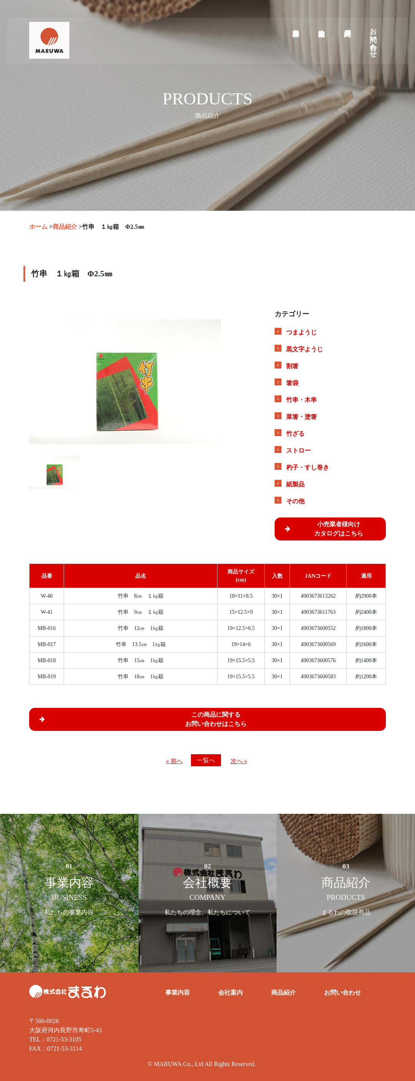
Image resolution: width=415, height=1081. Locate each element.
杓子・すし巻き (307, 467)
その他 (295, 501)
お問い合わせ (373, 40)
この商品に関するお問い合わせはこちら (140, 719)
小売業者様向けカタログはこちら (321, 528)
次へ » (239, 761)
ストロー (298, 450)
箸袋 (292, 383)
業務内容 (295, 26)
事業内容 (177, 992)
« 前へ (174, 761)
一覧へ (206, 760)
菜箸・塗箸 (301, 416)
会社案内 (321, 26)
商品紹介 (347, 26)
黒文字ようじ (304, 349)
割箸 (292, 366)
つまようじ (301, 332)
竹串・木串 (301, 400)
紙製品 (295, 484)
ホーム (38, 226)
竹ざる (295, 433)
